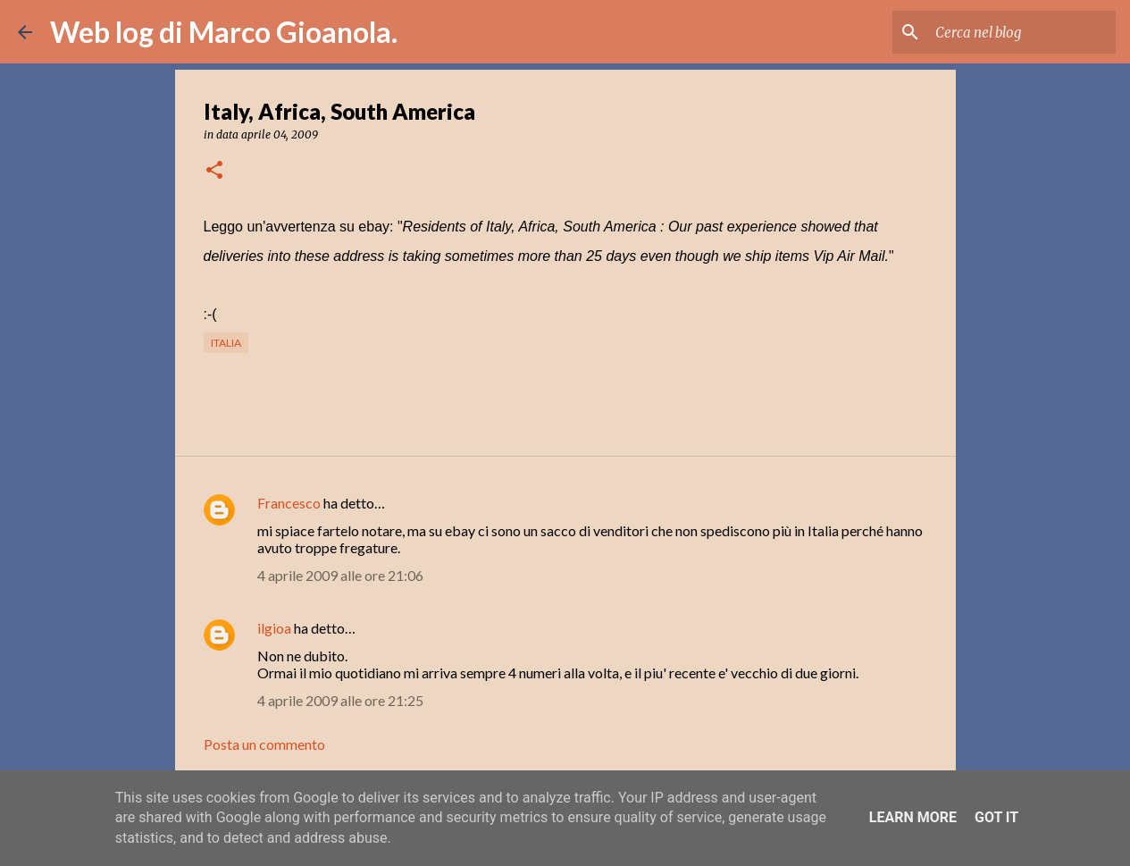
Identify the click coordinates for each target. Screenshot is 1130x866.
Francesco (289, 502)
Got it (996, 817)
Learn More (913, 817)
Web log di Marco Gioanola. (224, 31)
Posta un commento (264, 744)
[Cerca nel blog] (1022, 32)
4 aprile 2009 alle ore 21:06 (340, 575)
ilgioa (274, 627)
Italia (226, 342)
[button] (214, 171)
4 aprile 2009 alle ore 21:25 (340, 700)
